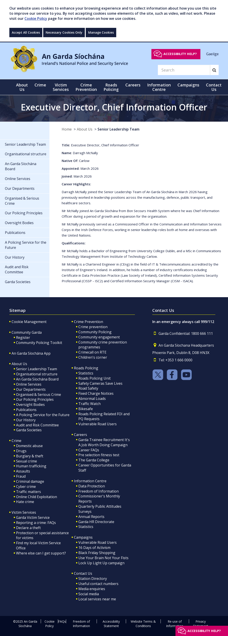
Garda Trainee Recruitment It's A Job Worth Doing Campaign (104, 442)
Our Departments (31, 389)
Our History (26, 419)
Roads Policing (86, 368)
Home (67, 129)
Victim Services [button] (61, 87)
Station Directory (92, 578)
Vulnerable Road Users (97, 423)
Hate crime (25, 501)
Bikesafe (85, 408)
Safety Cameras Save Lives (100, 383)
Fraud (21, 476)
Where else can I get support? (41, 553)
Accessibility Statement (111, 623)
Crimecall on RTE (92, 352)
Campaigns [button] (188, 85)
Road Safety (88, 388)
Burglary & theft (29, 456)
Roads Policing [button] (111, 87)
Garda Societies (29, 429)
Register (23, 337)
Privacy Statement (200, 623)
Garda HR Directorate (96, 521)
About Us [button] (22, 87)
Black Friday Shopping (96, 552)
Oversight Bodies (30, 404)
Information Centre (90, 481)
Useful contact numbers (98, 583)
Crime (16, 440)
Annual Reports (91, 516)
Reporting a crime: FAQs (36, 522)
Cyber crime (26, 486)
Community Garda (27, 332)
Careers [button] (132, 85)
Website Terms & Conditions (143, 623)
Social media (88, 593)
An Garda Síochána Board (37, 379)
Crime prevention (93, 326)
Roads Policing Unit (94, 378)
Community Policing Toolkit (39, 342)
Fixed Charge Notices (96, 393)
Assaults (23, 471)
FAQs (62, 621)
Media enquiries (91, 588)
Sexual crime (26, 461)
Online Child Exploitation (36, 496)
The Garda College (93, 460)
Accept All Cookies (26, 32)
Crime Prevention (88, 321)
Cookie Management (29, 321)
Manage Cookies (101, 32)
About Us (84, 129)
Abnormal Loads (92, 398)
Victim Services (24, 512)
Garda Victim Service (33, 517)
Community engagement (99, 337)
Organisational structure (36, 374)
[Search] (184, 70)
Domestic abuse (29, 445)
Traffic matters (28, 491)
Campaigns (83, 537)
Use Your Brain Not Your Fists (103, 557)
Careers (80, 434)
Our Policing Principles (35, 399)
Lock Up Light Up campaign (101, 562)
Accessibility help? (180, 54)
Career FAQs (88, 450)
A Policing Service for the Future (42, 414)
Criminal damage (30, 481)
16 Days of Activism (94, 547)
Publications (26, 409)
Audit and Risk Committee (37, 425)
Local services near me (97, 599)
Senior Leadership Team (118, 129)
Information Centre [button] (159, 87)
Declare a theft (28, 527)
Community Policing (95, 331)
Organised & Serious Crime (38, 394)
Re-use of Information (174, 623)
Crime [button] (40, 85)
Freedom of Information (98, 491)
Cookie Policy (35, 18)
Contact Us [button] (214, 87)
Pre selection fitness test (98, 454)
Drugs (21, 450)
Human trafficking (31, 466)
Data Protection (91, 486)
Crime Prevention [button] (86, 87)
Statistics (85, 373)
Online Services (28, 384)
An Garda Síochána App (31, 353)
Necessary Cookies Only (64, 32)
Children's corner (92, 357)
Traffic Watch (89, 403)
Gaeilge (212, 53)
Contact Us (83, 573)
